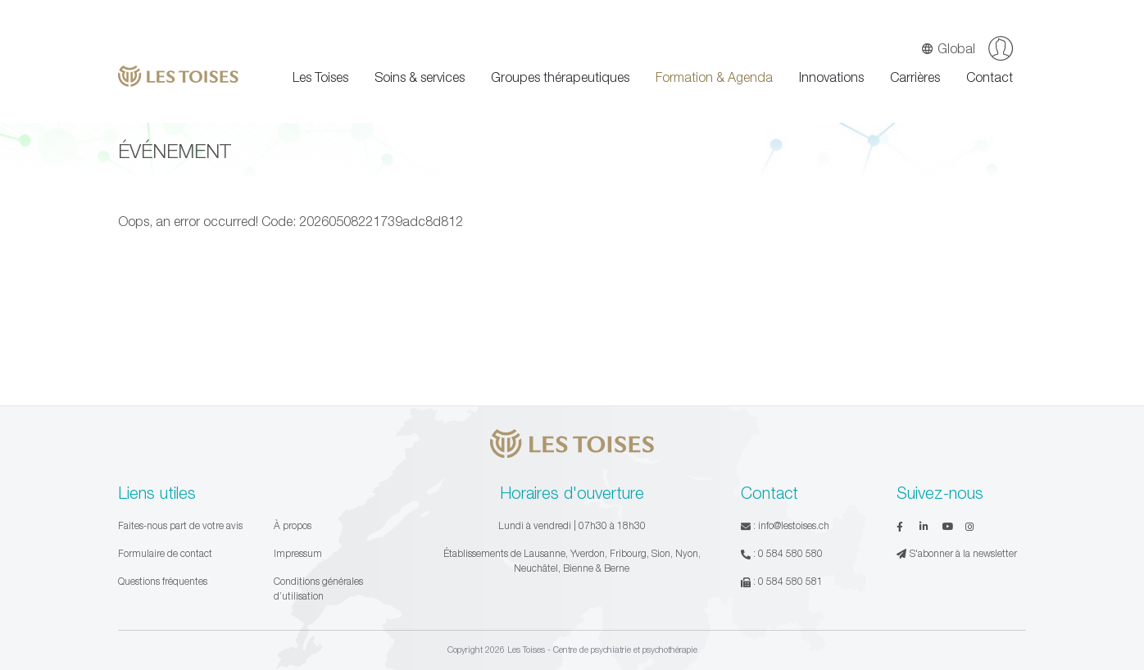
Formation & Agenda (714, 77)
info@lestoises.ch (793, 525)
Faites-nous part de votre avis (180, 525)
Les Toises (320, 77)
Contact (989, 77)
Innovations (831, 77)
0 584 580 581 (790, 581)
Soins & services (420, 77)
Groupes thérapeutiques (560, 77)
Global (948, 48)
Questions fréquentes (162, 581)
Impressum (298, 553)
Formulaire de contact (165, 553)
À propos (292, 525)
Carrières (915, 77)
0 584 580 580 (790, 553)
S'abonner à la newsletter (957, 553)
